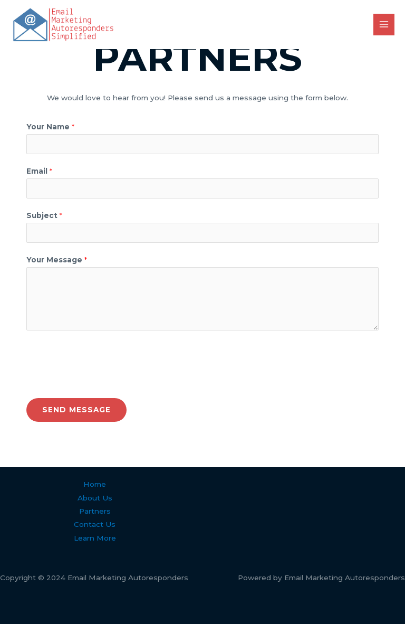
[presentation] (106, 361)
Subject (44, 215)
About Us (95, 498)
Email (39, 171)
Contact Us (94, 524)
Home (94, 484)
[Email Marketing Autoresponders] (63, 24)
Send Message (76, 409)
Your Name (50, 126)
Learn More (95, 538)
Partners (95, 511)
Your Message (56, 260)
